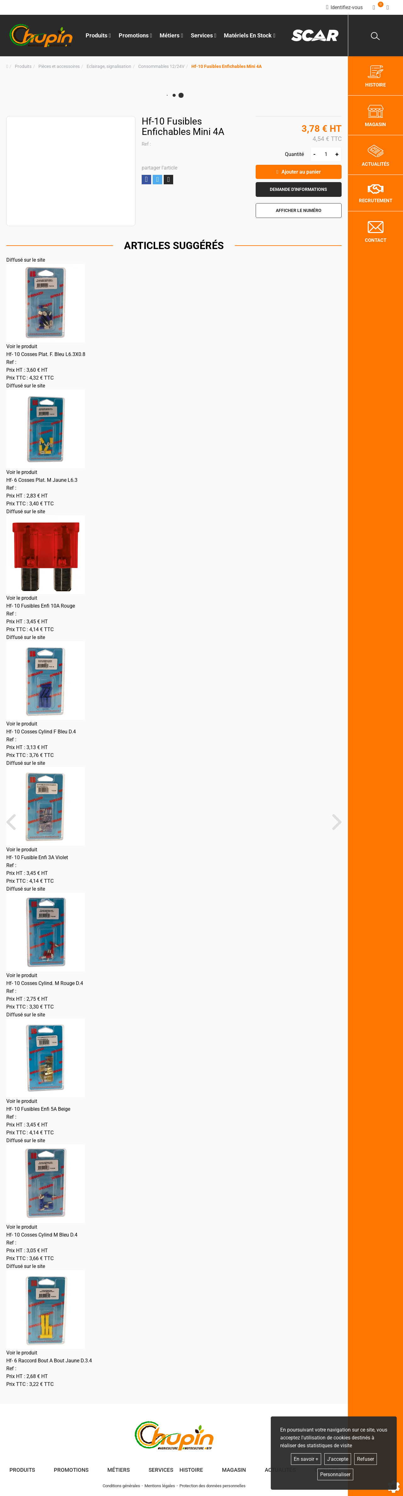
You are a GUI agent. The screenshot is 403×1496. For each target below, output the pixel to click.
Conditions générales (121, 1485)
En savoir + (306, 1459)
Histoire (191, 1470)
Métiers (118, 1470)
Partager (146, 179)
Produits (98, 35)
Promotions (135, 35)
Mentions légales (160, 1485)
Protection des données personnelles (212, 1485)
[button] (226, 66)
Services (161, 1470)
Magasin (234, 1470)
